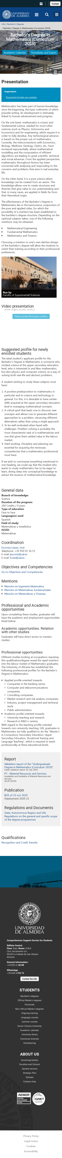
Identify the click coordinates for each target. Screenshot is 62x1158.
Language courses (29, 1017)
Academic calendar (29, 1030)
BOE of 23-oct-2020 (16, 795)
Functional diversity (29, 1038)
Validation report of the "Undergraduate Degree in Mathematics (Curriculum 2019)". (29, 765)
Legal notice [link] (31, 1141)
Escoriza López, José (13, 547)
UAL (3, 24)
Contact (55, 3)
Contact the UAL (29, 978)
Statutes (29, 1077)
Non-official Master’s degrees (29, 1008)
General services (29, 1068)
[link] (55, 3)
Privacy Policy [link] (31, 1136)
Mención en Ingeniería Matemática (24, 586)
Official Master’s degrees (29, 1000)
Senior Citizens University (30, 1025)
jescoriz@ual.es (18, 554)
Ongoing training (29, 1013)
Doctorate (29, 1004)
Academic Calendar (15, 52)
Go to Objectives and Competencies (22, 572)
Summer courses (29, 1021)
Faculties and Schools (29, 1064)
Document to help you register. (21, 97)
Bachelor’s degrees (30, 996)
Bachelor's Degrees (15, 24)
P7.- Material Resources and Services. (25, 773)
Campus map (29, 1081)
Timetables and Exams (43, 52)
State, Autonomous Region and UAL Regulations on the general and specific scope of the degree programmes (30, 816)
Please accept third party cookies (31, 316)
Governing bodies (29, 1060)
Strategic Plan (29, 1072)
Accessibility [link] (31, 1151)
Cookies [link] (31, 1146)
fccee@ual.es (17, 557)
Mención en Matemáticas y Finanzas (25, 593)
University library (30, 1034)
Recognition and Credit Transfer (19, 842)
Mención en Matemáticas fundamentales (27, 590)
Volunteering (29, 1042)
